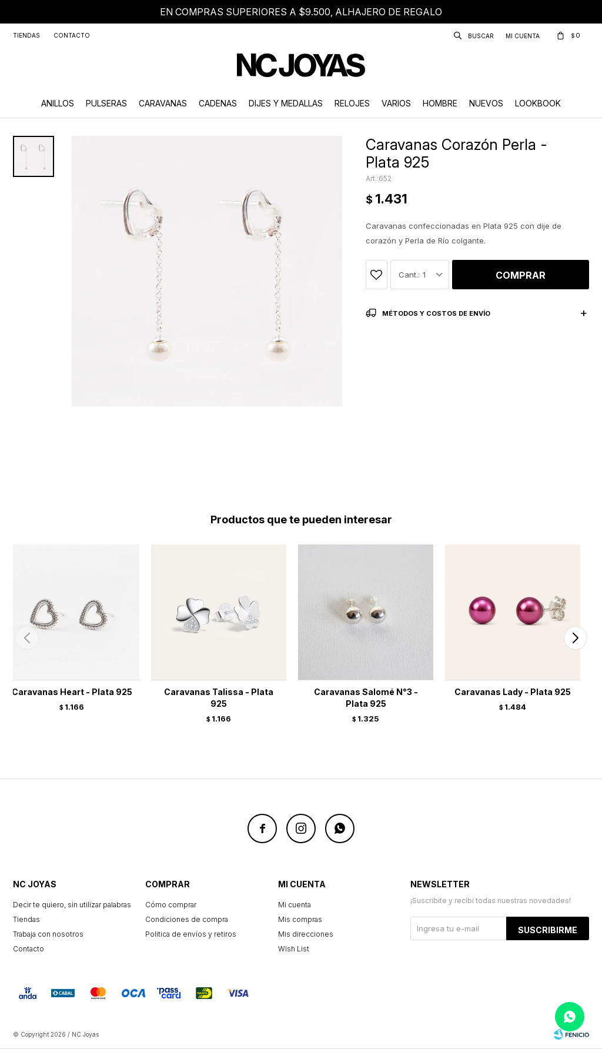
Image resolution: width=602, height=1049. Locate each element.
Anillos (57, 103)
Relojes (352, 103)
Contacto (71, 35)
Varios (396, 103)
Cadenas (218, 103)
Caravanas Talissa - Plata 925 (218, 698)
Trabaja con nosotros (48, 934)
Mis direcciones (305, 934)
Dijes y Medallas (286, 103)
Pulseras (106, 103)
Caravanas (163, 103)
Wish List (293, 948)
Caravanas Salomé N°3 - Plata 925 (366, 698)
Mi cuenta (294, 904)
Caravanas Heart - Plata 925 (72, 692)
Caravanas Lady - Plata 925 (512, 692)
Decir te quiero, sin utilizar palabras (72, 904)
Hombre (440, 103)
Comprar (521, 275)
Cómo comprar (170, 904)
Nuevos (486, 103)
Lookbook (538, 103)
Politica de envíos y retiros (190, 934)
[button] (575, 638)
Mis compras (300, 919)
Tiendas (26, 35)
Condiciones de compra (186, 919)
